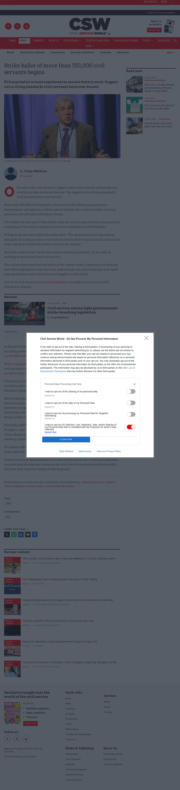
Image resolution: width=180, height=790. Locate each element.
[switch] (131, 391)
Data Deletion (66, 451)
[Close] (147, 339)
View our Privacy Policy (109, 451)
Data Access (84, 451)
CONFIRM (66, 439)
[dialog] (90, 395)
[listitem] (90, 384)
